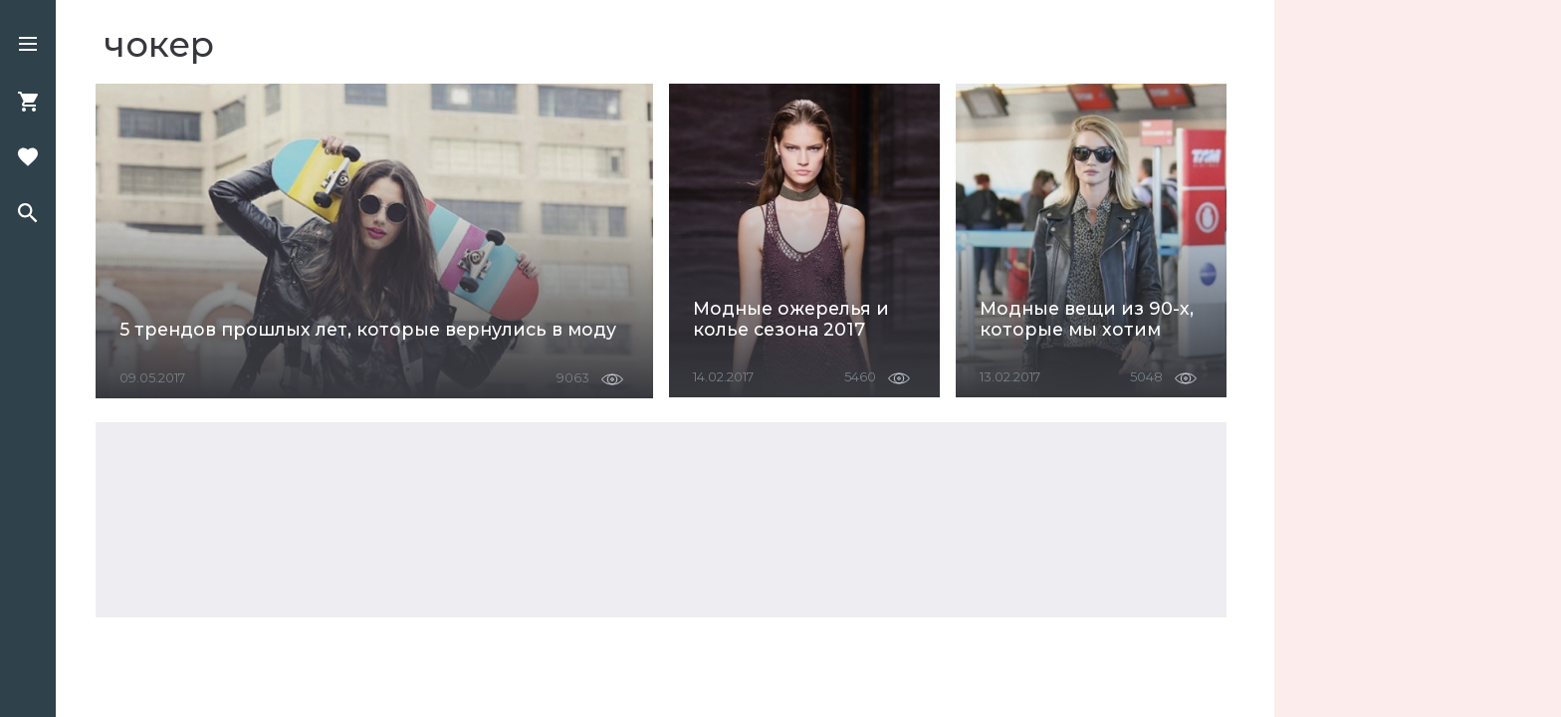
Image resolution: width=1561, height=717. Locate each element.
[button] (28, 46)
